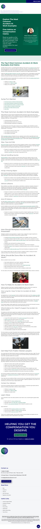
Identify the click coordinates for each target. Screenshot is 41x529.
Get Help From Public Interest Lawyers (11, 107)
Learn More (6, 109)
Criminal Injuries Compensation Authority (27, 206)
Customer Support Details (8, 505)
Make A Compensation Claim (20, 435)
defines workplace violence (10, 201)
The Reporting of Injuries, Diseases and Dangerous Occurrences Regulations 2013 (20, 138)
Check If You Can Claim (7, 483)
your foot (6, 180)
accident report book (23, 318)
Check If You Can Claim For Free (10, 50)
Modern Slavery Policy (7, 514)
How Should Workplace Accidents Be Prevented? (13, 103)
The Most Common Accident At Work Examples (13, 101)
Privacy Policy (6, 511)
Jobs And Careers (6, 496)
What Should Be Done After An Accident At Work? (14, 104)
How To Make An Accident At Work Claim (12, 106)
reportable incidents (7, 136)
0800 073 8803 (36, 1)
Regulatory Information (8, 498)
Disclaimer (5, 509)
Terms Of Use (6, 516)
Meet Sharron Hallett (30, 35)
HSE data (38, 144)
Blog (4, 491)
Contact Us (5, 493)
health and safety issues (14, 249)
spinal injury (16, 196)
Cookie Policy (5, 512)
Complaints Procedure (7, 507)
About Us (5, 494)
